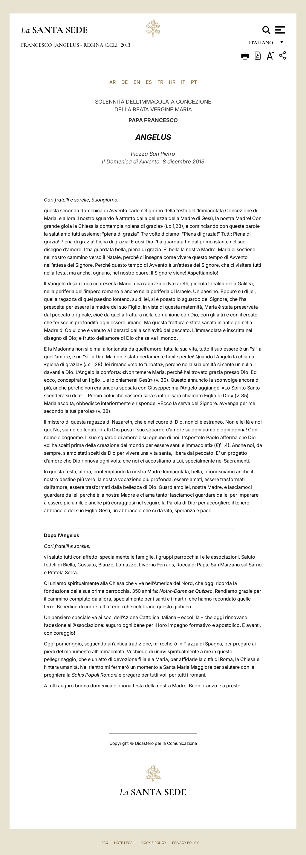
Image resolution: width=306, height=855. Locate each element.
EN (137, 82)
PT (194, 82)
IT (183, 82)
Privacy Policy (185, 843)
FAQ (105, 843)
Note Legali (124, 843)
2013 (125, 45)
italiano (262, 44)
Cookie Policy (153, 843)
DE (124, 82)
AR (112, 82)
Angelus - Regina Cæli (87, 45)
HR (172, 82)
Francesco (37, 45)
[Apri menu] (279, 30)
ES (149, 82)
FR (160, 82)
